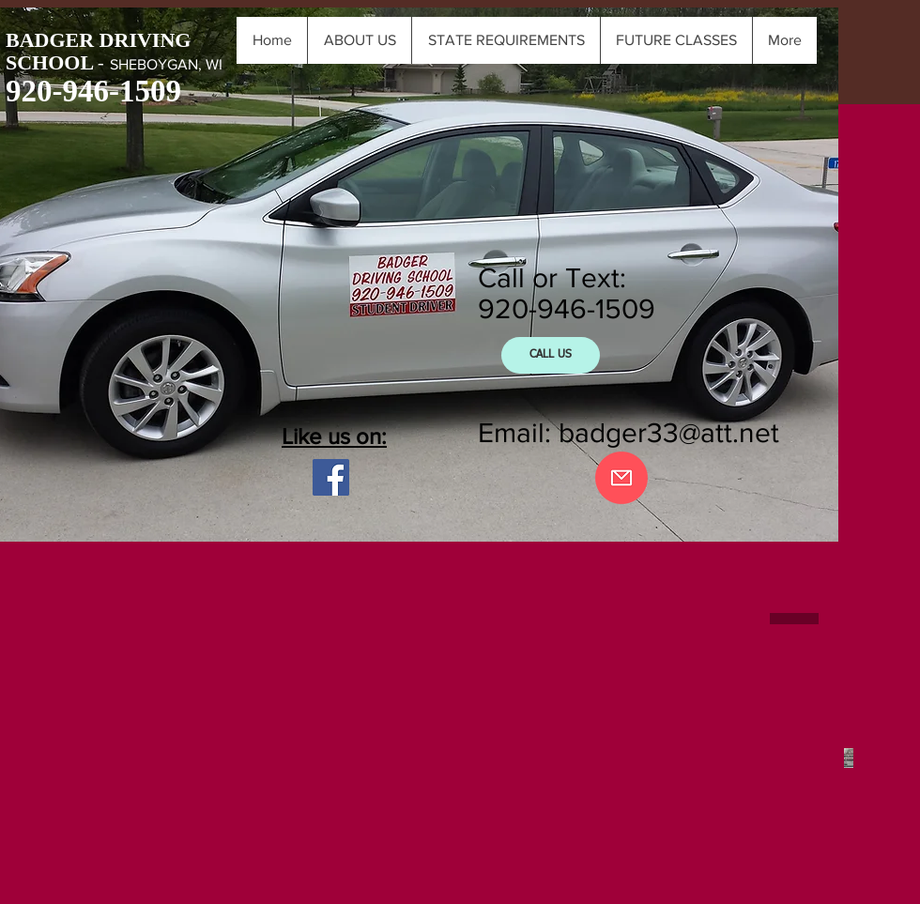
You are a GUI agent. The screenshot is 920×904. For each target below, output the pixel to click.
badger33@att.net (669, 433)
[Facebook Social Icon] (331, 477)
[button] (676, 40)
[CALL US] (550, 355)
